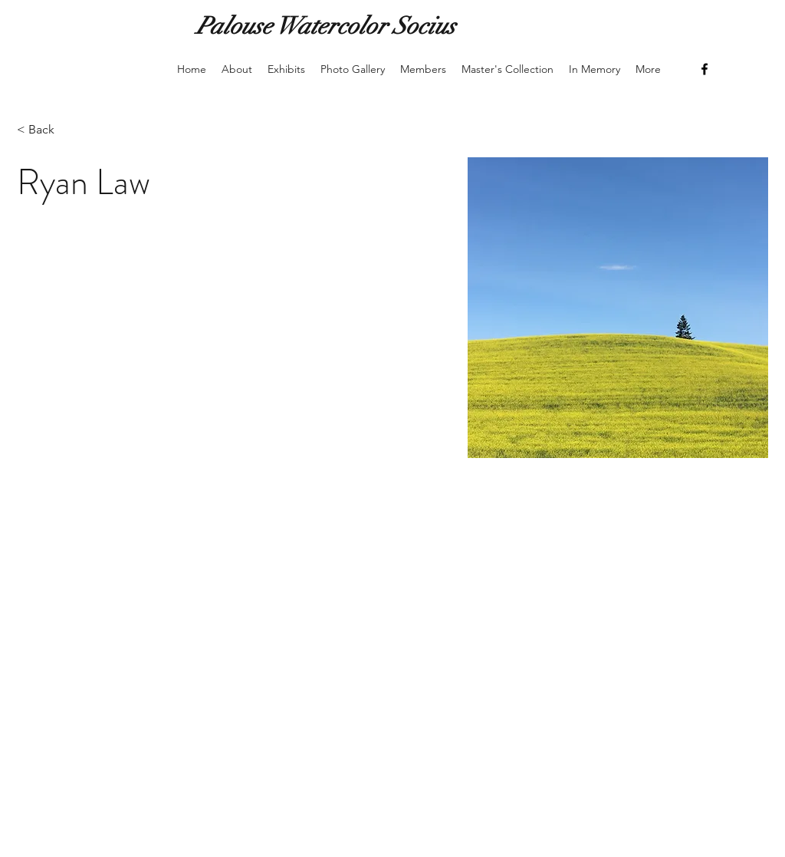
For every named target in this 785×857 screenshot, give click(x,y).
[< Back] (47, 130)
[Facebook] (704, 69)
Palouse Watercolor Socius (325, 26)
